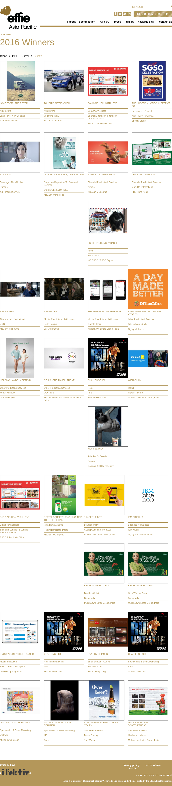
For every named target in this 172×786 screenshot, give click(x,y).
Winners (104, 21)
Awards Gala (146, 21)
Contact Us (165, 21)
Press (117, 21)
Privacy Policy (131, 765)
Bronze (6, 34)
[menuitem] (69, 22)
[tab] (20, 93)
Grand (3, 56)
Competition (88, 21)
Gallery (130, 21)
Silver (26, 56)
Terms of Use (153, 765)
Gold (15, 56)
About (72, 21)
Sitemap (133, 768)
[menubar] (117, 22)
